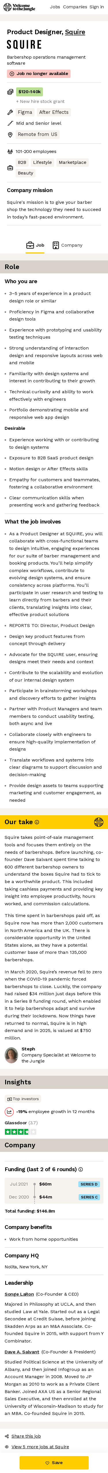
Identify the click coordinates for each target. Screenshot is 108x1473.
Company (66, 245)
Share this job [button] (23, 1436)
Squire (75, 32)
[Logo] (19, 7)
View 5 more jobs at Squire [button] (37, 1446)
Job (35, 245)
